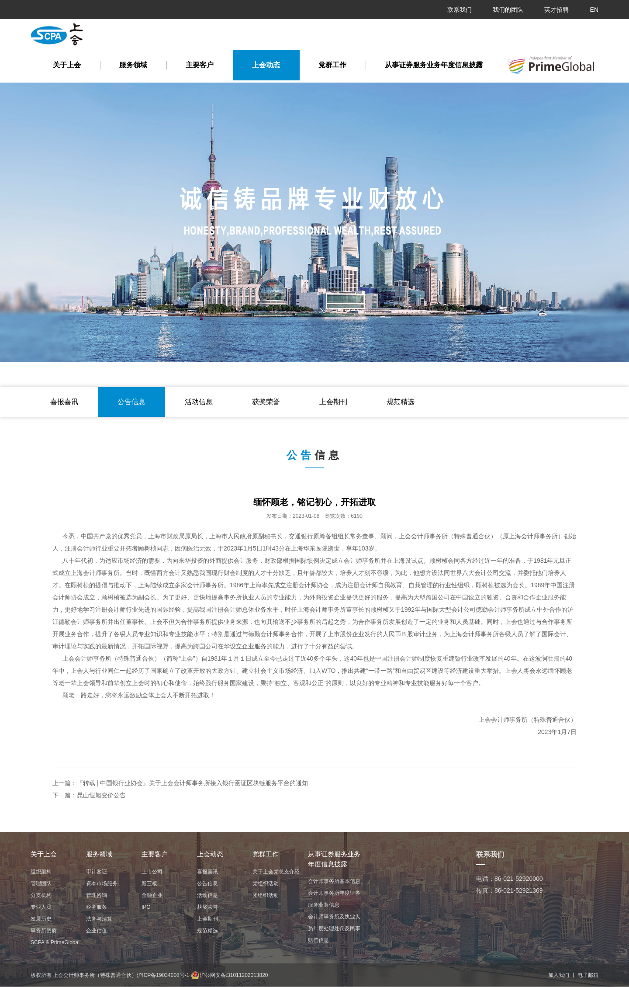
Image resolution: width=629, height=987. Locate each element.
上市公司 (152, 872)
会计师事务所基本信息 (334, 881)
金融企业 (152, 895)
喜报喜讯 (64, 401)
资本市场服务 (102, 883)
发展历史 (41, 919)
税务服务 (96, 907)
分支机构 (41, 895)
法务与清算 (99, 919)
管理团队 (41, 883)
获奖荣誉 (266, 401)
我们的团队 (508, 9)
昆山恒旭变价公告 (101, 795)
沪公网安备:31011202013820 (229, 975)
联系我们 (459, 9)
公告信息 (131, 401)
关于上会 (67, 65)
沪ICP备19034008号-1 (163, 975)
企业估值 (96, 931)
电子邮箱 (587, 975)
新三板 (149, 883)
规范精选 (401, 401)
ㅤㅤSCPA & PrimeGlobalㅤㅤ (55, 942)
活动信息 (199, 401)
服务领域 (133, 65)
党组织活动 (265, 883)
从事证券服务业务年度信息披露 (434, 65)
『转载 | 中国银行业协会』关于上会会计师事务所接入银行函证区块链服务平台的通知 (192, 782)
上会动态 (266, 65)
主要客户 (200, 65)
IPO (146, 907)
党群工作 (332, 65)
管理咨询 (96, 895)
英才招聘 (556, 9)
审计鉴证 (96, 872)
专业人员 (41, 907)
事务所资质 (44, 931)
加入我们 (558, 975)
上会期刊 (333, 401)
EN (594, 9)
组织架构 (41, 872)
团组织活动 (265, 895)
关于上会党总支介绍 (276, 872)
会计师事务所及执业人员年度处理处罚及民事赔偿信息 (334, 928)
